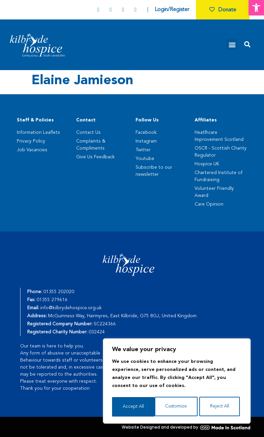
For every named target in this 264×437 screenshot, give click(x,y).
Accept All (220, 406)
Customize (133, 406)
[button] (256, 7)
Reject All (177, 406)
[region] (177, 382)
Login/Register (172, 9)
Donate (222, 10)
